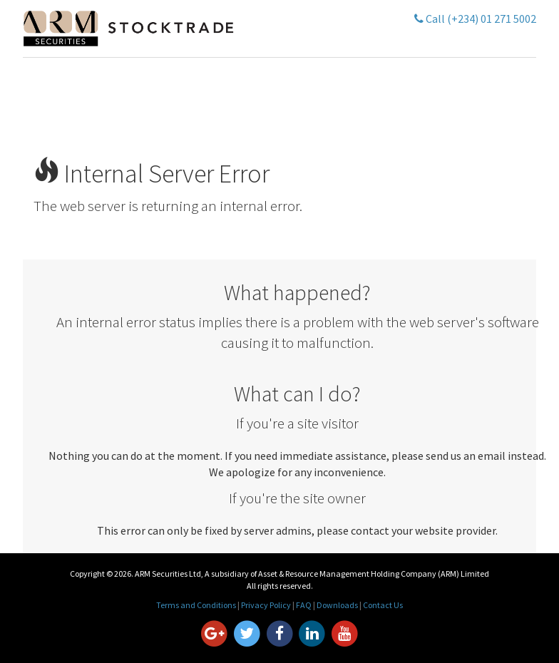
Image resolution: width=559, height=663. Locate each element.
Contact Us (383, 605)
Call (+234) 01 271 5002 (475, 18)
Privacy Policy (266, 605)
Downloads (337, 605)
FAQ (304, 605)
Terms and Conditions (196, 605)
